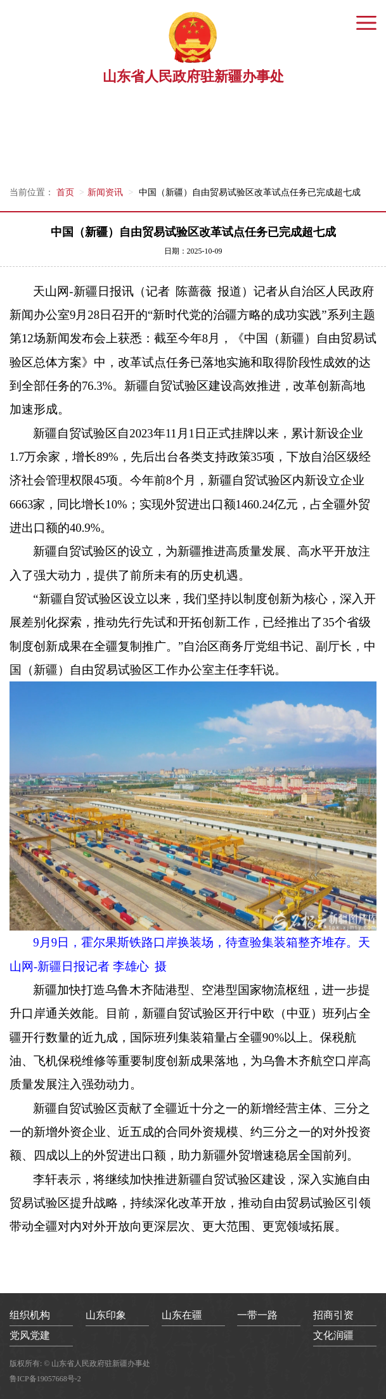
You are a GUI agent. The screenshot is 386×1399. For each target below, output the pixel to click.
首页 (65, 192)
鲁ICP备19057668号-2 (45, 1378)
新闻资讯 (105, 192)
